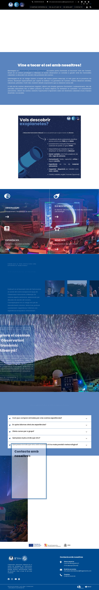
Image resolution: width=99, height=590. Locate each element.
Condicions (30, 586)
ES (84, 3)
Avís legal (22, 586)
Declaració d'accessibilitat (16, 587)
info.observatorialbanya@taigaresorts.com (61, 1)
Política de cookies (13, 586)
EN (87, 3)
